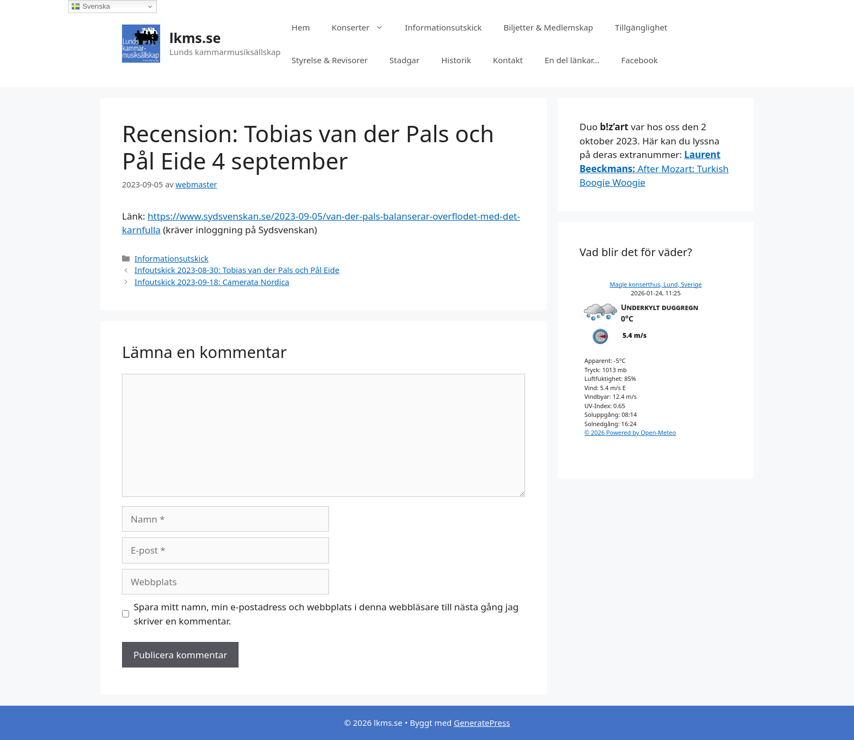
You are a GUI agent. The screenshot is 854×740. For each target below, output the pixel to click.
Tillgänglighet (641, 27)
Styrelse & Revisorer (329, 59)
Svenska (90, 6)
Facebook (639, 59)
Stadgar (404, 59)
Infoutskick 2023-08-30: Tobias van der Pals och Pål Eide (237, 270)
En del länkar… (572, 59)
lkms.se (195, 37)
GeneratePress (482, 722)
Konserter (363, 27)
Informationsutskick (443, 27)
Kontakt (508, 59)
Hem (300, 27)
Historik (456, 59)
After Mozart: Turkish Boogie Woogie (654, 168)
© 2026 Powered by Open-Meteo (630, 432)
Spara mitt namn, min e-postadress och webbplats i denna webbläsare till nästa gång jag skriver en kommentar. (326, 614)
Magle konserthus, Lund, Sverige (656, 284)
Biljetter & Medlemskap (549, 27)
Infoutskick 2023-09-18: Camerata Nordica (212, 282)
